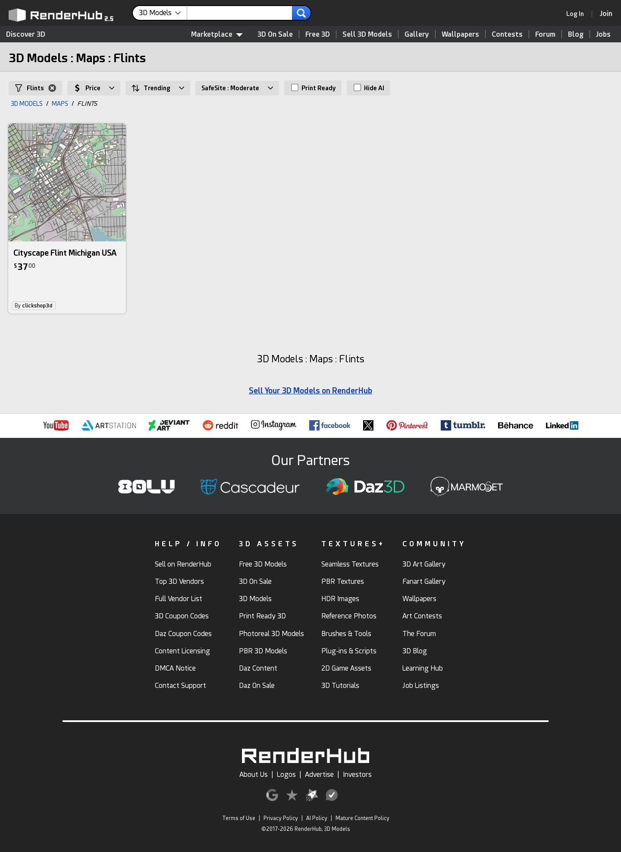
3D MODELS (27, 103)
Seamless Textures (350, 564)
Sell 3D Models (367, 34)
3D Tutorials (340, 685)
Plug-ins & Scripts (348, 651)
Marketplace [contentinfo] (217, 34)
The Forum (419, 634)
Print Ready (313, 88)
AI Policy (316, 818)
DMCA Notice (175, 668)
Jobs (603, 34)
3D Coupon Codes (182, 616)
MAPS (60, 103)
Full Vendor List (178, 599)
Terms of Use (238, 818)
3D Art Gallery (423, 564)
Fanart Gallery (423, 581)
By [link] (34, 306)
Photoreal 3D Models (271, 634)
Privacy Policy (280, 818)
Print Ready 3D (262, 616)
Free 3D (317, 34)
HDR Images (340, 599)
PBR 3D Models (263, 651)
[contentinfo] (163, 13)
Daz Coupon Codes (183, 634)
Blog (575, 34)
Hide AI (369, 88)
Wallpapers (460, 34)
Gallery (417, 34)
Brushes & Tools (346, 634)
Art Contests (422, 616)
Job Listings (420, 685)
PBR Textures (342, 581)
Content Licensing (182, 651)
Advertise (319, 774)
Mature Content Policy (362, 818)
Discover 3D (25, 34)
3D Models (255, 599)
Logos (286, 774)
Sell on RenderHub (183, 564)
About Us (253, 774)
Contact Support (180, 685)
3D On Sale (275, 34)
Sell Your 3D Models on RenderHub (310, 390)
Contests (507, 34)
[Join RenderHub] (606, 14)
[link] (578, 13)
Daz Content (258, 668)
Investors (357, 774)
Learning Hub (422, 668)
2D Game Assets (346, 668)
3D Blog (414, 651)
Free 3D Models (263, 564)
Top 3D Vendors (179, 581)
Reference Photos (348, 616)
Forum (545, 34)
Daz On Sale (257, 685)
